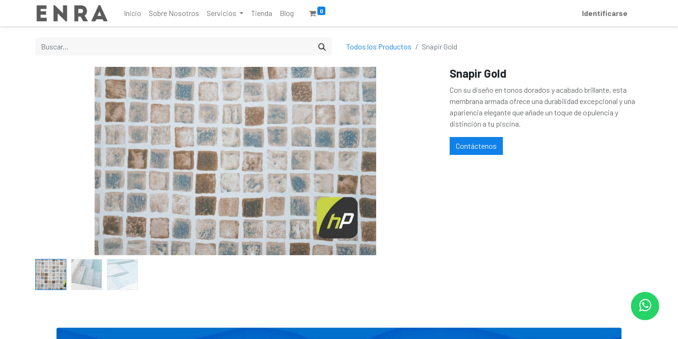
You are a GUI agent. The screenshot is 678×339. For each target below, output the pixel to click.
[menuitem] (132, 13)
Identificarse (605, 12)
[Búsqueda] (322, 47)
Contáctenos (476, 145)
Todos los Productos (379, 46)
